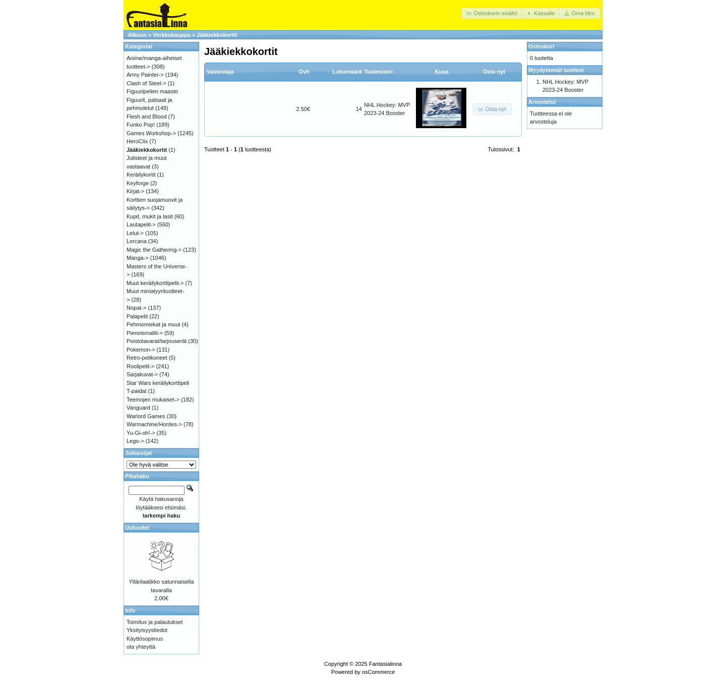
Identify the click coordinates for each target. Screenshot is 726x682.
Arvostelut (542, 102)
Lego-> (135, 441)
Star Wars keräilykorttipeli (158, 383)
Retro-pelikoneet (147, 358)
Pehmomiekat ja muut (153, 324)
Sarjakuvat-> (142, 374)
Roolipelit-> (140, 366)
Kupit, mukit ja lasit (150, 216)
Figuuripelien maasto (152, 91)
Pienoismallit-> (145, 333)
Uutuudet (137, 528)
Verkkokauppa (172, 35)
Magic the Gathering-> (154, 250)
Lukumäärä (347, 72)
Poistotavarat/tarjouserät (157, 341)
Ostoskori (541, 46)
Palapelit (137, 316)
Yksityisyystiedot (147, 630)
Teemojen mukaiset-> (153, 399)
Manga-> (138, 258)
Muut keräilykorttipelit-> (155, 283)
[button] (492, 13)
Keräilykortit (141, 175)
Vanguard (138, 408)
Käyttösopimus (145, 639)
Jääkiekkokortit (217, 35)
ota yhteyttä (141, 647)
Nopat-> (136, 308)
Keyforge (138, 183)
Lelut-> (135, 233)
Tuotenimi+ (378, 72)
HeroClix (137, 141)
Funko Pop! (141, 125)
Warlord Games (146, 416)
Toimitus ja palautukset (155, 622)
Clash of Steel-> (146, 83)
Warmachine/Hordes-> (154, 424)
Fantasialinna (385, 664)
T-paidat (137, 391)
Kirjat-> (135, 191)
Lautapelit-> (141, 224)
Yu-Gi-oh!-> (141, 433)
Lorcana (137, 241)
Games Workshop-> (151, 133)
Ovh (304, 72)
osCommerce (378, 672)
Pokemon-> (141, 350)
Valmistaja (220, 72)
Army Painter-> (145, 75)
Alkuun (137, 35)
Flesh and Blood (147, 116)
